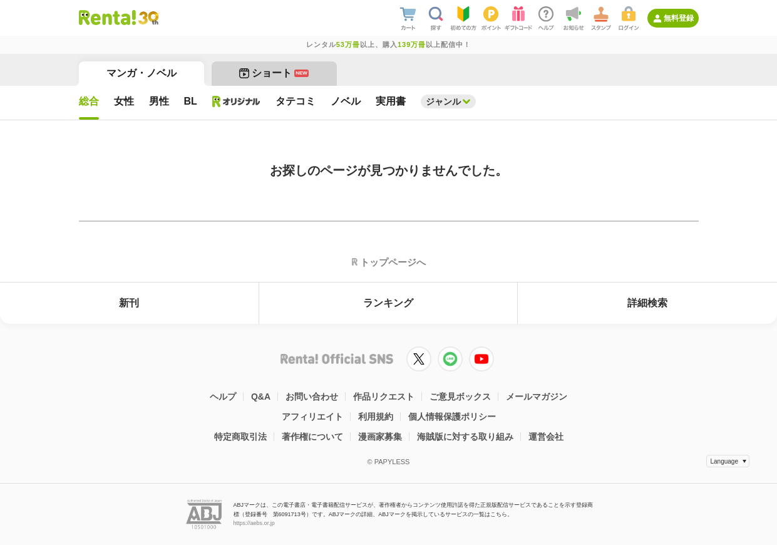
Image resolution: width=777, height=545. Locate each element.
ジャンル (443, 101)
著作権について (312, 437)
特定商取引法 (240, 437)
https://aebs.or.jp (254, 523)
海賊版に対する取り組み (465, 437)
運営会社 (545, 437)
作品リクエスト (383, 397)
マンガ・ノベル (141, 73)
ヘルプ (223, 397)
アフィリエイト (312, 417)
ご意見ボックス (460, 397)
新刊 (129, 303)
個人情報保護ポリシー (452, 417)
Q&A (260, 397)
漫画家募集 (380, 437)
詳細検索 (647, 303)
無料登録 (679, 18)
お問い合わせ (312, 397)
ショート (274, 73)
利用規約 (375, 417)
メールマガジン (536, 397)
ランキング (388, 303)
